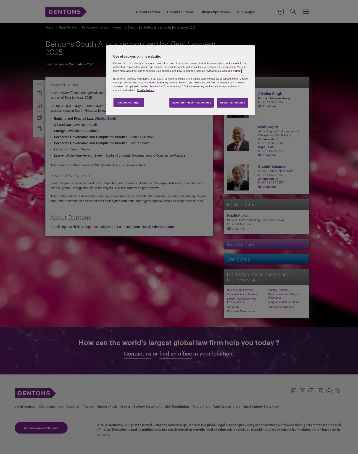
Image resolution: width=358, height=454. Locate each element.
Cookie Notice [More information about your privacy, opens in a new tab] (145, 90)
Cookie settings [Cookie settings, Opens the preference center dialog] (128, 102)
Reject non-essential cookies (191, 102)
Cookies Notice (231, 71)
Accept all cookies (232, 102)
